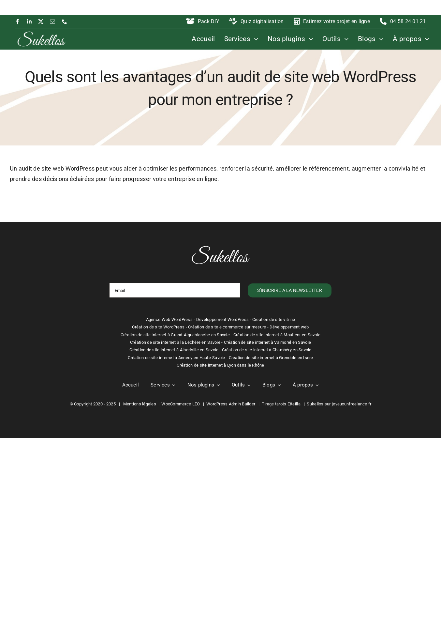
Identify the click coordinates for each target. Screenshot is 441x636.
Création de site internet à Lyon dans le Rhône (220, 365)
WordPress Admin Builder (230, 403)
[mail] (52, 21)
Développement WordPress (222, 319)
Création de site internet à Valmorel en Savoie (267, 342)
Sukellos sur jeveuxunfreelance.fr (339, 403)
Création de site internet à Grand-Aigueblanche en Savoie (175, 334)
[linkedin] (29, 21)
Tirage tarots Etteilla (281, 403)
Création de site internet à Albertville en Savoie (173, 349)
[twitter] (40, 21)
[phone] (64, 21)
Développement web (289, 327)
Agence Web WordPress (169, 319)
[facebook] (17, 21)
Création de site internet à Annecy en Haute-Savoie (176, 357)
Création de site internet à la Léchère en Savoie (175, 342)
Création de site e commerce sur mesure (227, 327)
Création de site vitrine (273, 319)
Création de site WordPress (158, 327)
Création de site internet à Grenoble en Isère (271, 357)
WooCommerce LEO (180, 403)
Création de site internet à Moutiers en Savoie (276, 334)
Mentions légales (139, 403)
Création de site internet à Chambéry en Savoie (266, 349)
